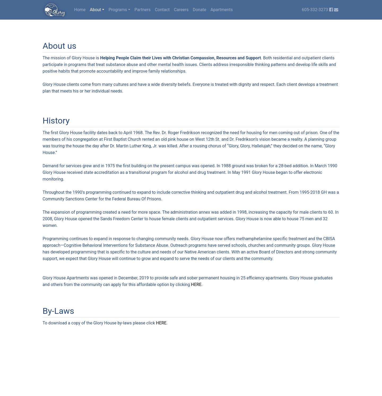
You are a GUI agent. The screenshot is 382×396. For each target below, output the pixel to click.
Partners (142, 9)
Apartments (222, 9)
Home (80, 9)
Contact (162, 9)
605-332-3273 (315, 9)
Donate (199, 9)
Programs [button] (117, 9)
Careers (181, 9)
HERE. (162, 322)
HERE (196, 284)
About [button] (95, 9)
